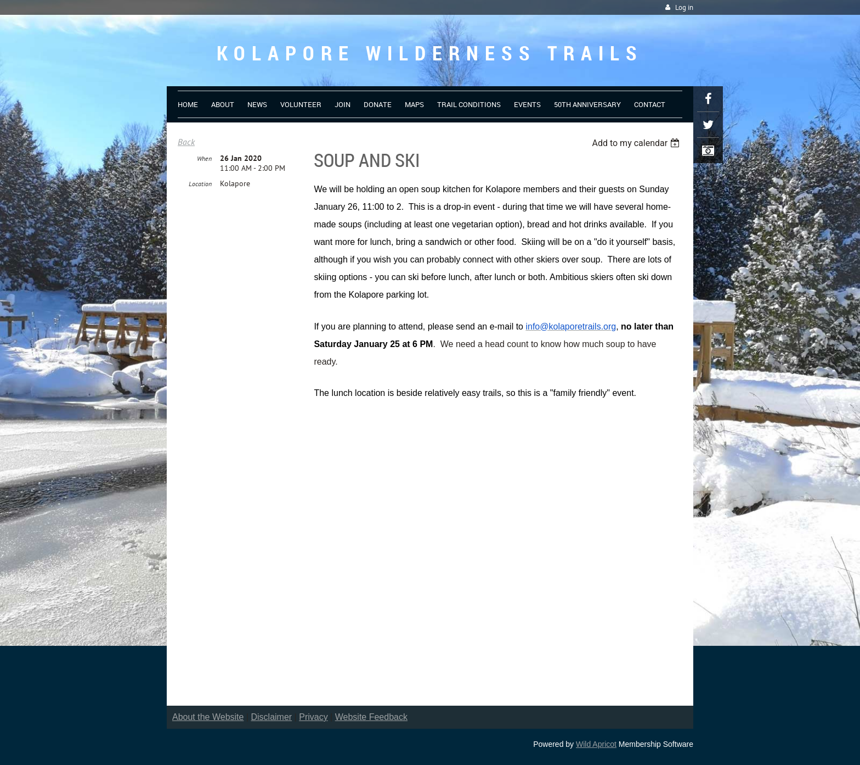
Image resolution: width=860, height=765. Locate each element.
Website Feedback (371, 717)
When (204, 158)
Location (200, 184)
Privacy (313, 717)
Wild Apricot (596, 744)
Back (186, 141)
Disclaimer (271, 717)
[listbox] (637, 143)
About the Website (208, 717)
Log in (684, 7)
